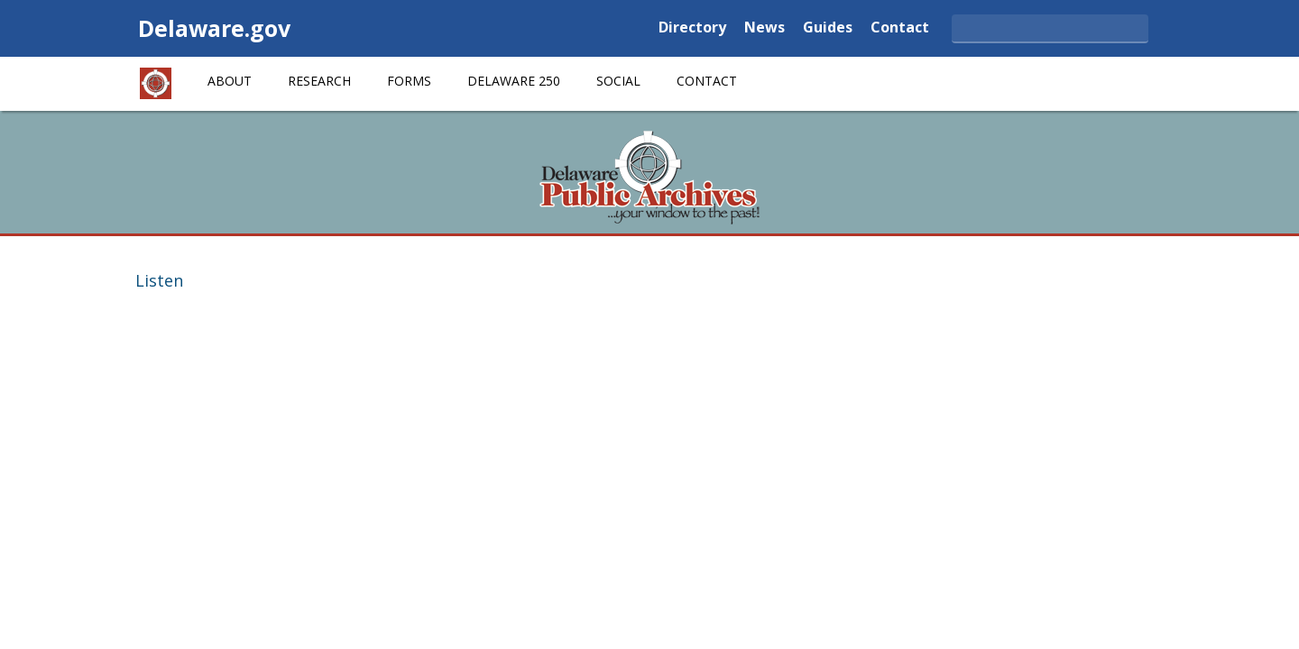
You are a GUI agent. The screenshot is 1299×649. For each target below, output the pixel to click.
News (764, 28)
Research (319, 80)
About (229, 80)
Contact (900, 28)
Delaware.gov (214, 28)
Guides (827, 28)
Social (618, 80)
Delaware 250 (513, 80)
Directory (692, 28)
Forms (409, 80)
